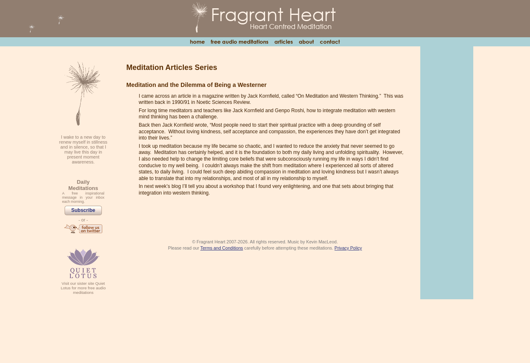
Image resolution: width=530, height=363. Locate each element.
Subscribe (83, 210)
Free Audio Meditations (239, 41)
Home (197, 41)
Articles (283, 41)
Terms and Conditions (221, 247)
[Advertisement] (447, 172)
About (306, 41)
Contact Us (330, 41)
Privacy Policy (348, 247)
